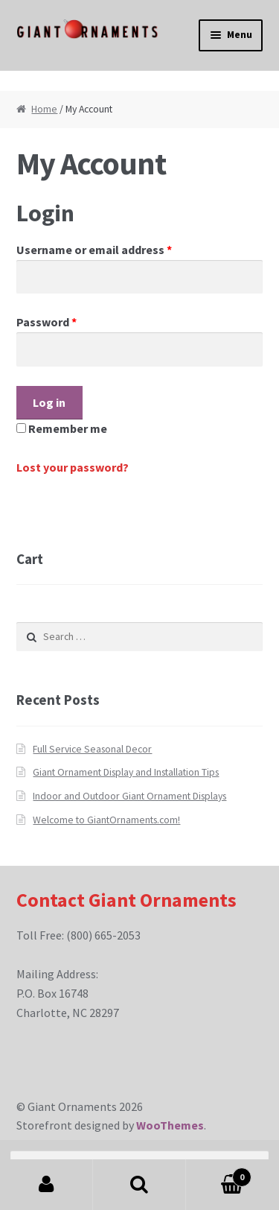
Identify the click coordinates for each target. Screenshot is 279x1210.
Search (139, 1184)
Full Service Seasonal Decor (92, 749)
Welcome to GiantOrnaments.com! (106, 820)
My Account (46, 1184)
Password (46, 321)
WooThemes (170, 1125)
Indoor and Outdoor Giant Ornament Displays (129, 796)
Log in (49, 402)
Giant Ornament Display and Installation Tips (126, 772)
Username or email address (94, 249)
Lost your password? (72, 467)
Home (44, 109)
